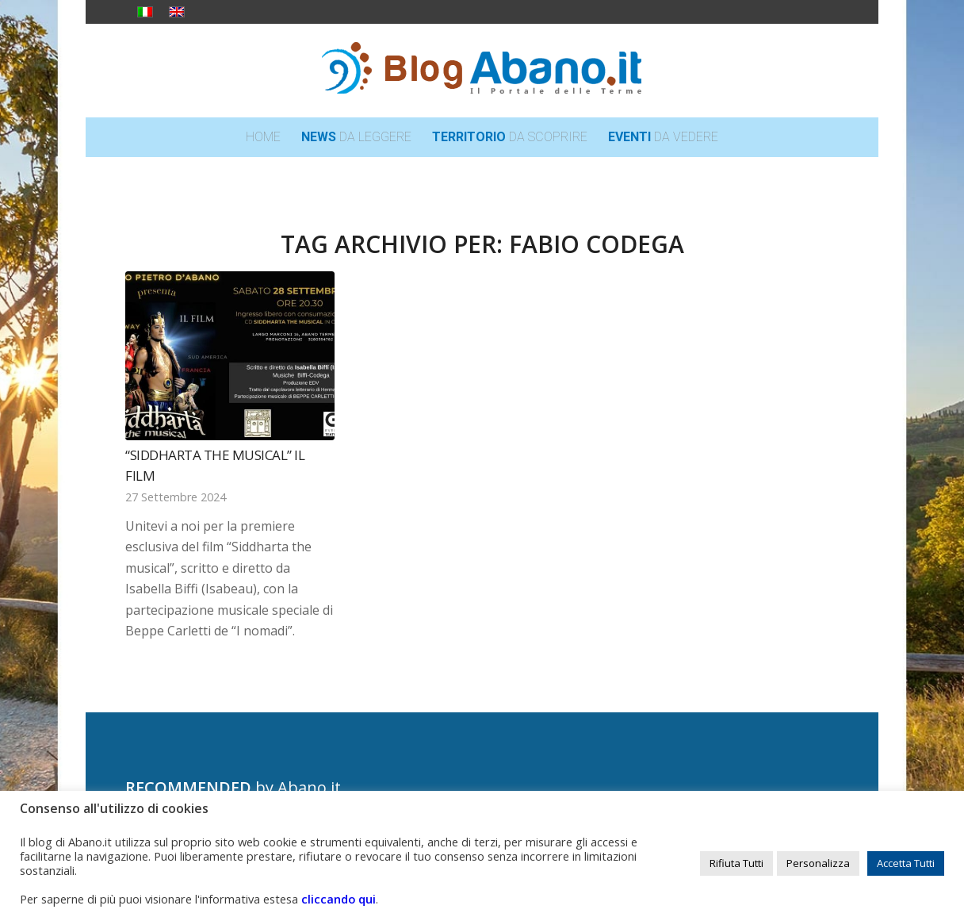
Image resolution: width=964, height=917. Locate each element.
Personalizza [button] (818, 863)
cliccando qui (338, 899)
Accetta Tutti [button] (906, 863)
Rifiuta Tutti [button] (736, 863)
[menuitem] (263, 137)
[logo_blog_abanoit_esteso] (482, 70)
